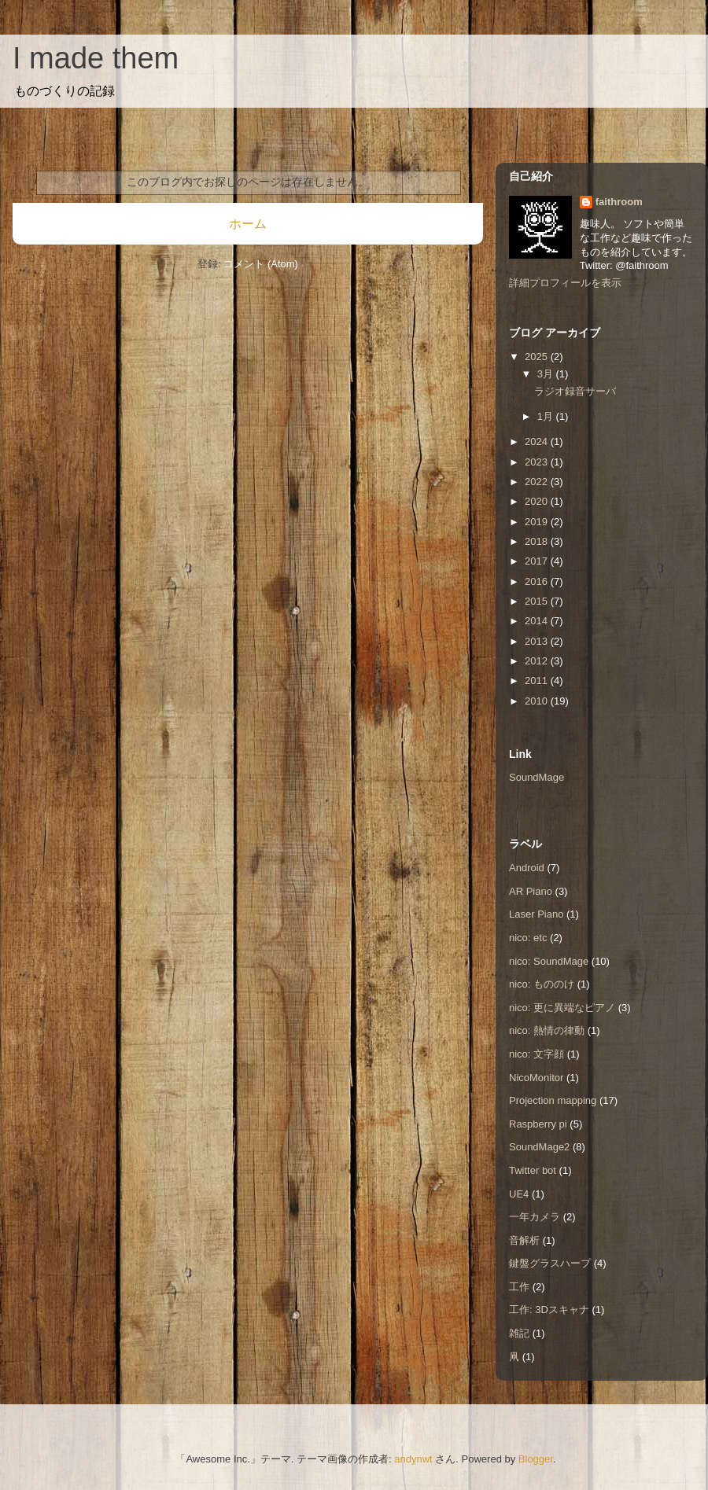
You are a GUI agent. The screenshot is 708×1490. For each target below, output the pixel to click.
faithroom (619, 202)
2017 (538, 561)
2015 (538, 601)
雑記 (519, 1333)
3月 (546, 374)
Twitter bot (532, 1170)
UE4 (519, 1194)
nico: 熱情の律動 (546, 1030)
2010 (538, 701)
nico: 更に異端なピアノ (562, 1008)
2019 (538, 522)
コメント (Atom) (260, 264)
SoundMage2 (539, 1147)
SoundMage (536, 777)
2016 (538, 581)
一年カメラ (534, 1217)
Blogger (535, 1459)
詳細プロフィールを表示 (565, 283)
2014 (538, 621)
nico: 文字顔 (536, 1054)
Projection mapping (552, 1100)
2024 (538, 441)
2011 (538, 680)
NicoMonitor (536, 1077)
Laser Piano (536, 914)
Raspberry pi (538, 1124)
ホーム (248, 223)
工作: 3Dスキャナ (549, 1309)
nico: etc (528, 938)
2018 (538, 541)
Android (526, 868)
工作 (519, 1287)
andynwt (413, 1459)
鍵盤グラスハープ (550, 1263)
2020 (538, 501)
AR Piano (530, 891)
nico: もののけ (541, 984)
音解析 (524, 1240)
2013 (538, 641)
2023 (538, 462)
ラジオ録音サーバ (575, 391)
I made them (96, 58)
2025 (538, 356)
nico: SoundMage (548, 961)
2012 (538, 661)
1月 (546, 416)
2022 (538, 481)
